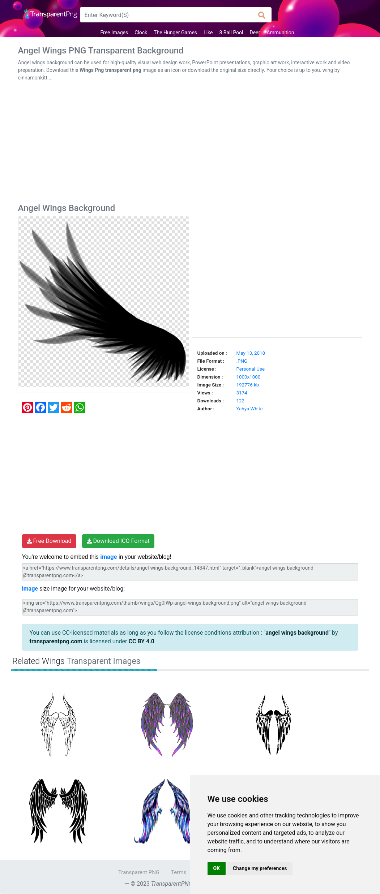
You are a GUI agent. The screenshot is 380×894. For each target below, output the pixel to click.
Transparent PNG (138, 872)
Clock (141, 32)
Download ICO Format (118, 540)
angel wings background (297, 632)
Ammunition (280, 32)
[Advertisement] (190, 143)
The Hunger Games (175, 32)
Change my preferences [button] (260, 868)
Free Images (114, 32)
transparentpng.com (56, 641)
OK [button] (216, 868)
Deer (255, 32)
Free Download (49, 540)
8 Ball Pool (231, 32)
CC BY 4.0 (141, 641)
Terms (178, 872)
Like (208, 32)
